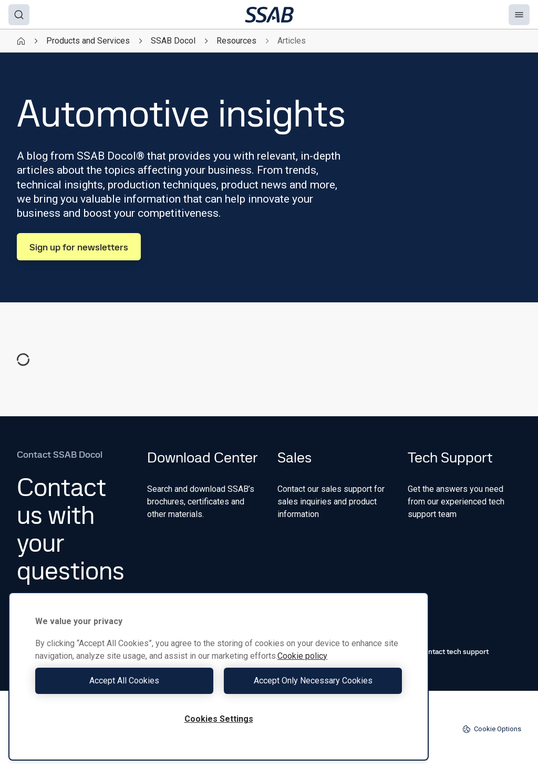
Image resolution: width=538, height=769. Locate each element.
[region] (218, 676)
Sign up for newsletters (78, 247)
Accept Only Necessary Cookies (313, 681)
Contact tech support (448, 651)
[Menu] (519, 14)
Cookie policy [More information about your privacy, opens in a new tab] (302, 656)
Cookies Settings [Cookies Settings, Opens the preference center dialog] (218, 719)
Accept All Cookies (124, 681)
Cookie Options (491, 729)
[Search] (18, 14)
